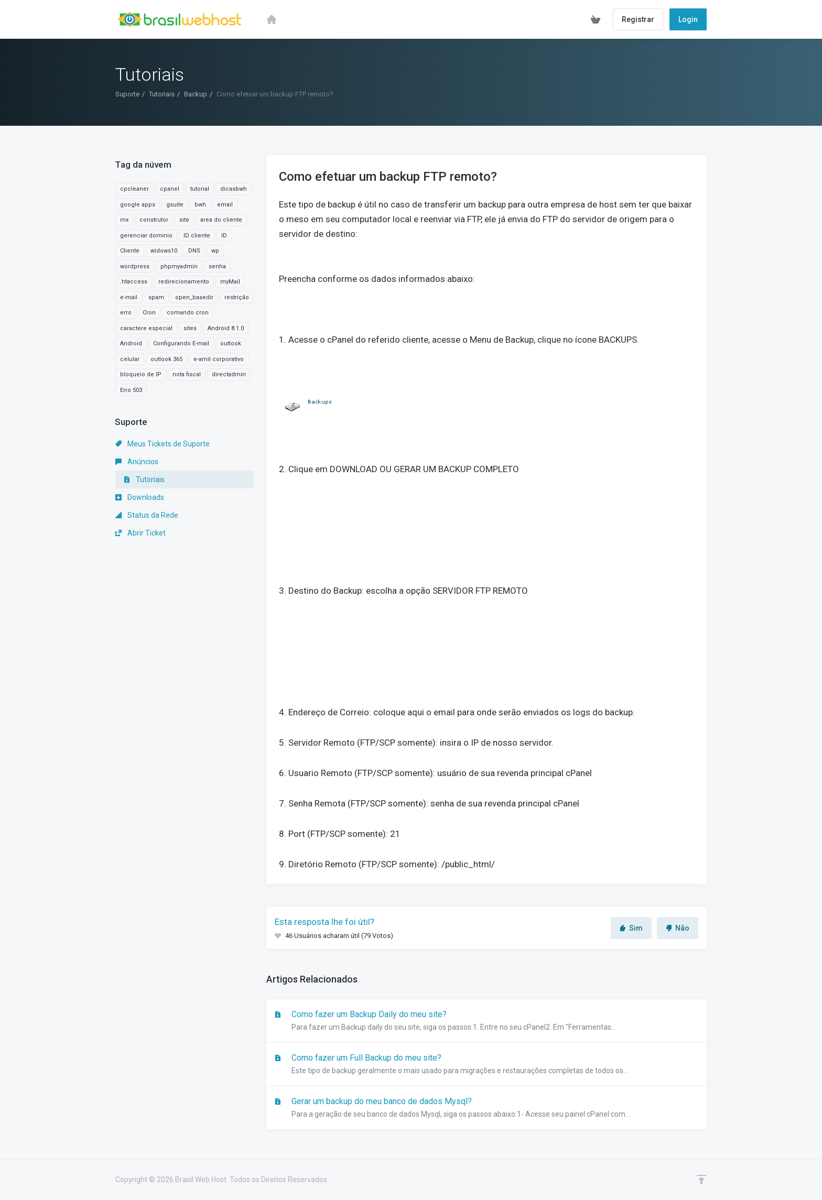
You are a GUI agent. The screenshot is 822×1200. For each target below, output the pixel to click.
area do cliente (221, 219)
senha (217, 266)
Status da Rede (146, 515)
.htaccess (133, 281)
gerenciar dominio (146, 235)
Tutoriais (162, 94)
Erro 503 (131, 390)
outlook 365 (166, 359)
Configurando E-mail (181, 343)
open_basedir (194, 297)
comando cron (188, 312)
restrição (236, 297)
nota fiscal (186, 374)
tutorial (199, 189)
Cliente (129, 250)
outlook (230, 343)
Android (131, 343)
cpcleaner (134, 189)
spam (156, 297)
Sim (631, 928)
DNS (194, 250)
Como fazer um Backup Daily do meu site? (486, 1021)
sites (190, 328)
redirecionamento (183, 281)
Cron (149, 312)
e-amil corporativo (218, 359)
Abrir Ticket (140, 533)
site (184, 219)
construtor (153, 219)
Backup (195, 94)
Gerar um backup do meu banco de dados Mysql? (486, 1108)
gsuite (174, 204)
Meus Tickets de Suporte (162, 444)
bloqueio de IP (140, 374)
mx (124, 219)
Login (688, 19)
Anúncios (136, 461)
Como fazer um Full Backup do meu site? (486, 1065)
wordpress (134, 266)
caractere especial (146, 328)
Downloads (139, 497)
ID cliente (196, 235)
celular (129, 359)
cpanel (169, 189)
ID (224, 235)
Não (677, 928)
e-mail (128, 297)
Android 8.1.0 (226, 328)
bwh (200, 204)
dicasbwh (233, 189)
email (225, 204)
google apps (137, 204)
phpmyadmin (179, 266)
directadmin (229, 374)
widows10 (163, 250)
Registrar (638, 19)
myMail (230, 281)
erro (126, 312)
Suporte (127, 94)
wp (215, 250)
